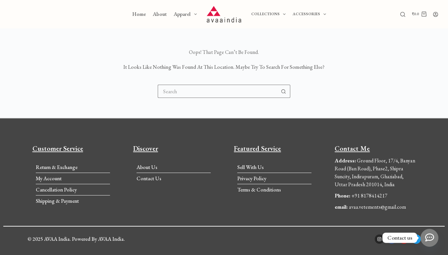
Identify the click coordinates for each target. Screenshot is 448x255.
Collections (269, 14)
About (160, 14)
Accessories (311, 14)
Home (139, 14)
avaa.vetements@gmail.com (370, 206)
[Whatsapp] (429, 238)
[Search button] (283, 91)
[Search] (402, 14)
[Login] (435, 14)
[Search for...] (217, 91)
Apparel (186, 14)
